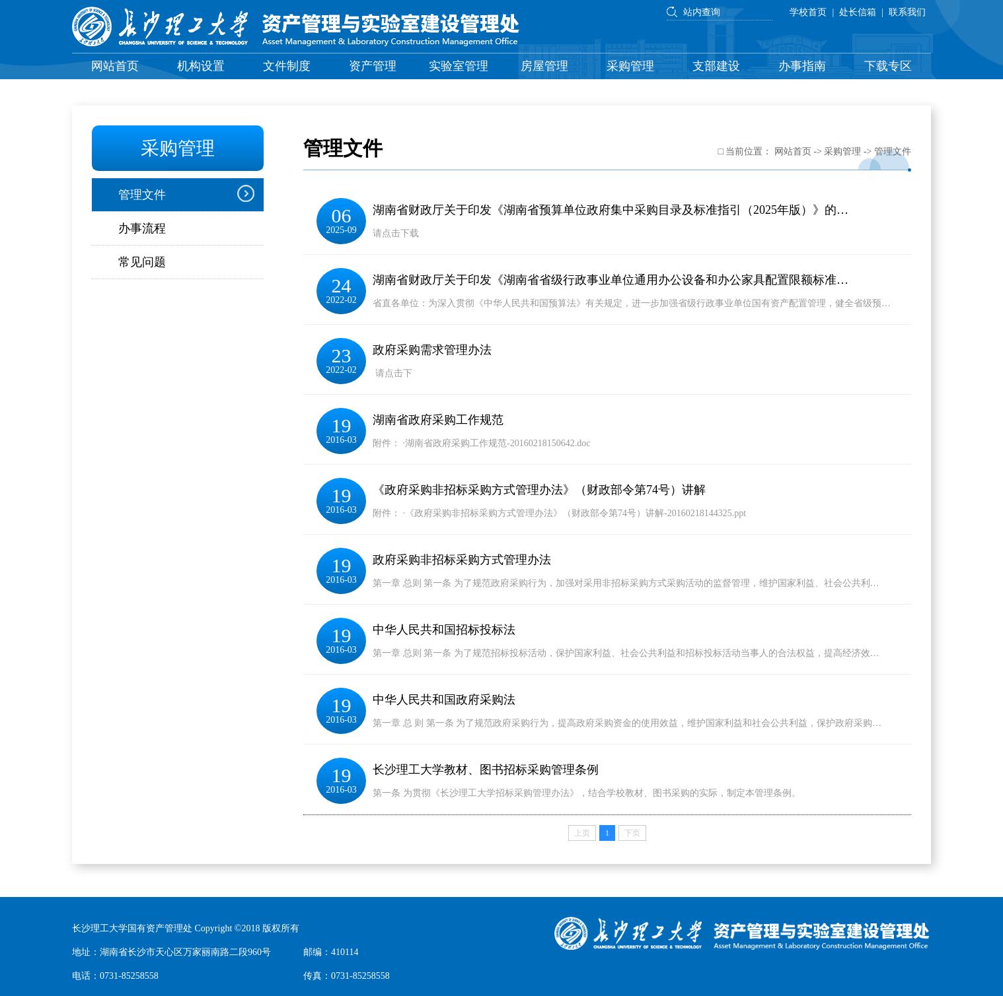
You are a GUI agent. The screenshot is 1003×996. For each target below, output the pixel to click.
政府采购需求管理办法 (432, 349)
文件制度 (287, 66)
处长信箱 (857, 12)
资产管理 (372, 66)
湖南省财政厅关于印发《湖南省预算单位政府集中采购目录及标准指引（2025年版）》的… (610, 209)
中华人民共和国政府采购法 (444, 699)
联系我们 (907, 12)
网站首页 (115, 66)
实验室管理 (458, 66)
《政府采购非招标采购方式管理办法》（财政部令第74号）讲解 (539, 489)
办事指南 (802, 66)
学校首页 (808, 12)
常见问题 (142, 262)
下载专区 (888, 66)
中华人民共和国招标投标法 (444, 629)
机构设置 (201, 66)
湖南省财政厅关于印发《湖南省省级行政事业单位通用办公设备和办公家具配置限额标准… (610, 279)
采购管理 (630, 66)
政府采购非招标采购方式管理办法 (462, 559)
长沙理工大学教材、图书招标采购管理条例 (486, 769)
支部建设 (716, 66)
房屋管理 (544, 66)
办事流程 (142, 228)
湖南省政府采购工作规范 (438, 419)
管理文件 (142, 194)
